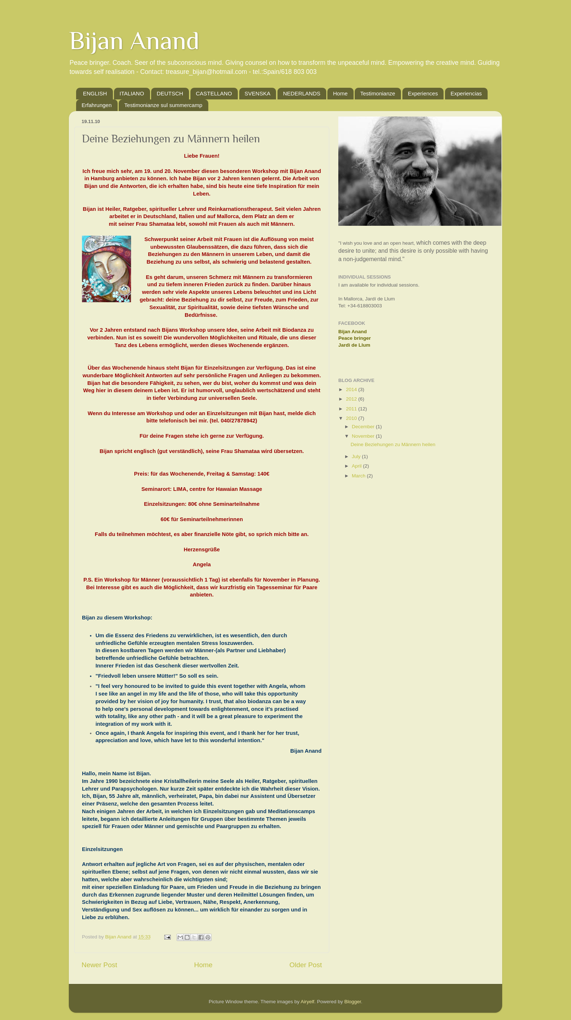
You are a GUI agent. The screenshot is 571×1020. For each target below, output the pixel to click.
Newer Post (99, 965)
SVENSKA (258, 93)
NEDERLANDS (301, 93)
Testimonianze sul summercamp (163, 105)
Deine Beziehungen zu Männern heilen (393, 444)
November (364, 436)
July (357, 456)
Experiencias (466, 93)
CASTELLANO (214, 93)
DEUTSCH (170, 93)
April (357, 466)
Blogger (352, 1001)
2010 (352, 418)
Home (340, 93)
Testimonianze (377, 93)
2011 (352, 408)
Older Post (306, 965)
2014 (352, 389)
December (364, 426)
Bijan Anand (134, 40)
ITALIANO (131, 93)
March (359, 476)
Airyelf (308, 1001)
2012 (352, 399)
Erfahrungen (97, 105)
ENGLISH (95, 93)
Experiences (423, 93)
